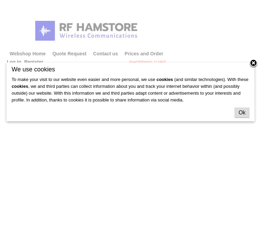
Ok (241, 112)
